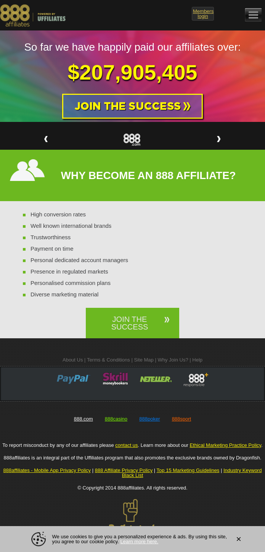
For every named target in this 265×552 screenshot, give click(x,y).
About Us (73, 360)
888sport (181, 418)
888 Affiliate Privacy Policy (124, 470)
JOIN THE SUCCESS (129, 323)
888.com (83, 418)
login (203, 13)
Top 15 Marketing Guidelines (188, 470)
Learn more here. (139, 541)
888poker (149, 418)
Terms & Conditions (108, 360)
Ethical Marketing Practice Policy (225, 445)
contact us (126, 445)
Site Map (143, 360)
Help (197, 360)
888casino (116, 418)
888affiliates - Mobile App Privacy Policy (47, 470)
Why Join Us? (172, 360)
